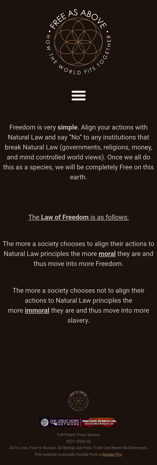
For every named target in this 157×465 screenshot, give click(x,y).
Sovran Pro (112, 454)
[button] (78, 95)
